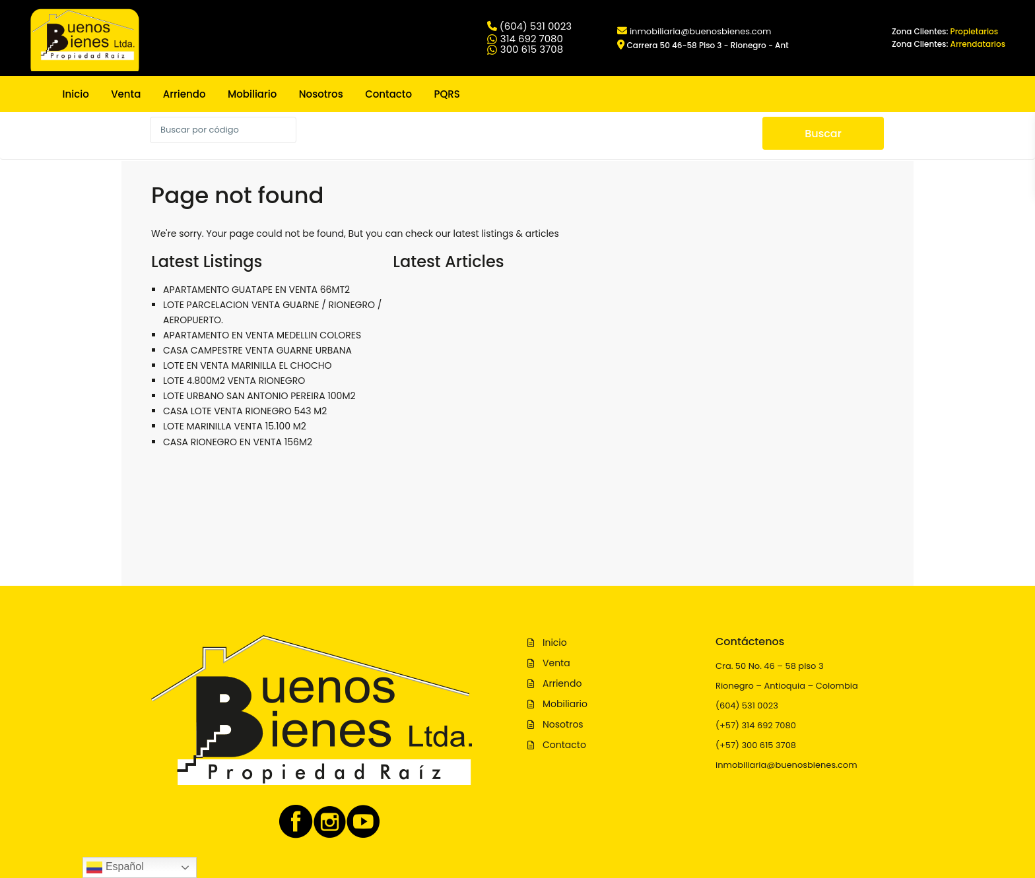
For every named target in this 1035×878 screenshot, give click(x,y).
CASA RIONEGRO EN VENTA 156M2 (237, 442)
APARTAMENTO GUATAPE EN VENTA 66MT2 (256, 289)
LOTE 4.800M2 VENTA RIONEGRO (234, 380)
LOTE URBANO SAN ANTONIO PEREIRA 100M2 (259, 395)
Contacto (388, 94)
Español (114, 867)
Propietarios (975, 31)
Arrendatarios (978, 43)
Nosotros (321, 94)
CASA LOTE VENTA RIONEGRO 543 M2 (245, 411)
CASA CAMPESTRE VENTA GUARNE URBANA (257, 350)
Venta (126, 94)
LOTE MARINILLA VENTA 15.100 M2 (234, 426)
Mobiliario (252, 94)
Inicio (76, 94)
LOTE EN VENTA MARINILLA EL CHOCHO (247, 365)
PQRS (446, 94)
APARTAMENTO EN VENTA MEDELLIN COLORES (262, 335)
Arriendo (184, 94)
